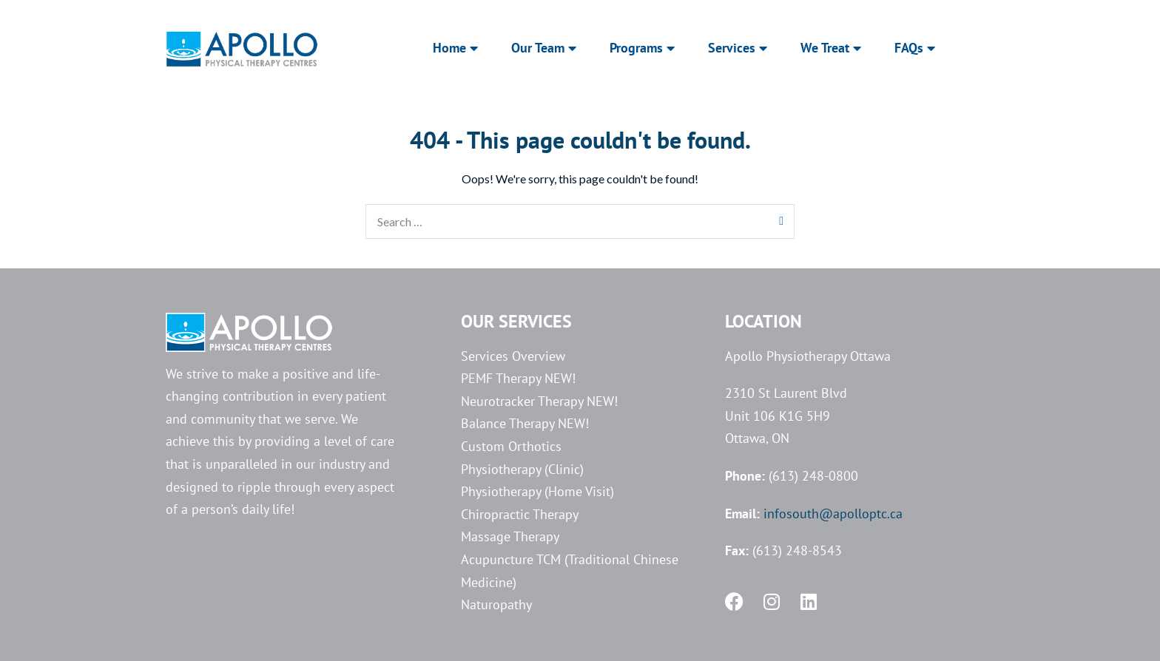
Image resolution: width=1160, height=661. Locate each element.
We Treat (830, 47)
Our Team (543, 47)
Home (455, 47)
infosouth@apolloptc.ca (833, 513)
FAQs (914, 47)
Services (737, 47)
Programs (642, 47)
